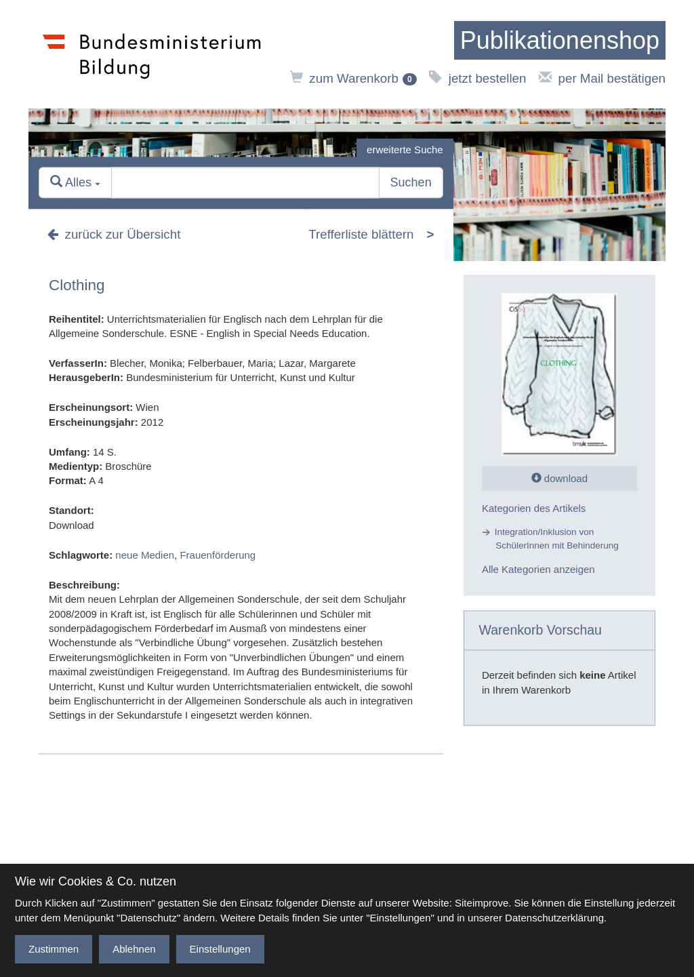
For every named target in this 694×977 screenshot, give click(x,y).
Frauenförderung (218, 555)
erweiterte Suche (405, 149)
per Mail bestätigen (602, 78)
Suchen (411, 183)
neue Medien (144, 555)
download (559, 478)
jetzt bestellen (477, 78)
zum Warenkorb (353, 78)
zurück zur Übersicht (113, 235)
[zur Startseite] (560, 40)
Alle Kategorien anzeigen (538, 569)
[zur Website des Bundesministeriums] (152, 54)
